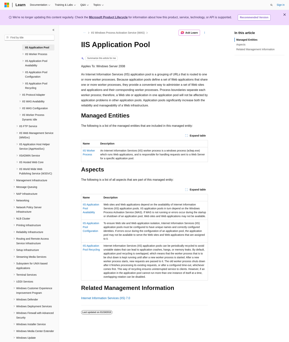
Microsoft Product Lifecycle (108, 17)
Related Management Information (255, 49)
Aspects (241, 44)
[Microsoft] (6, 5)
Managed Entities (246, 39)
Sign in (281, 4)
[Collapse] (53, 30)
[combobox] (29, 38)
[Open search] (271, 5)
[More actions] (204, 33)
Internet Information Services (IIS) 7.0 (105, 298)
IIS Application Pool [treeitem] (37, 47)
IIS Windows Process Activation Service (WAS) (118, 32)
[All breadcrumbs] (84, 33)
